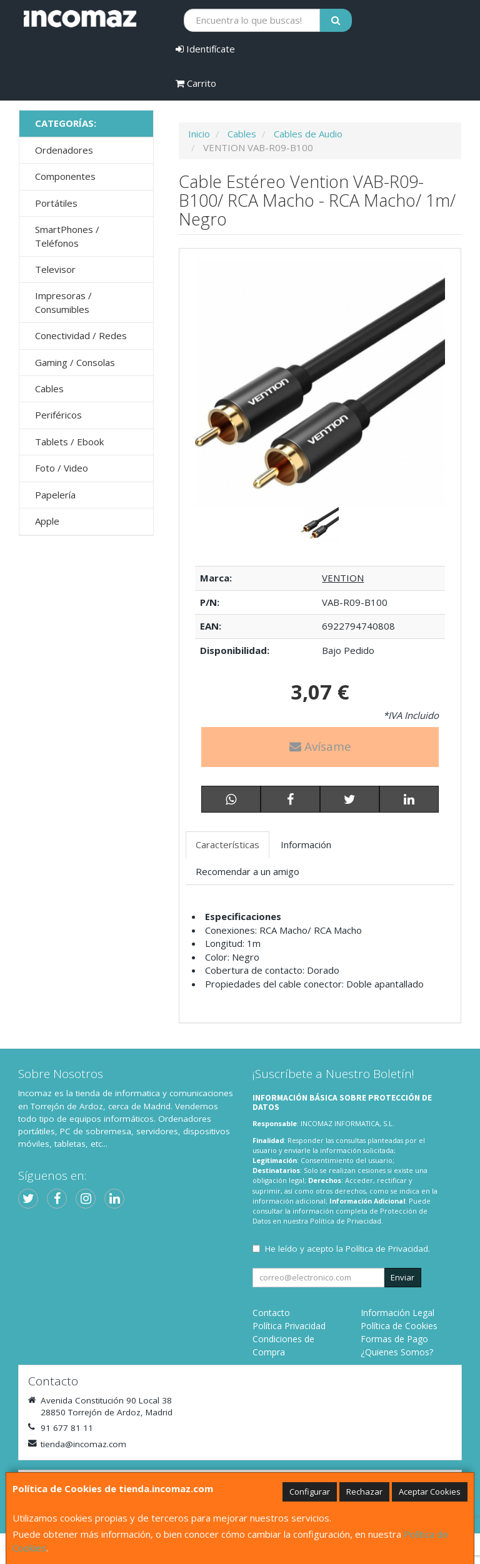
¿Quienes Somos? (397, 1352)
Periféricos (58, 414)
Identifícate (205, 48)
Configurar (309, 1491)
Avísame (320, 746)
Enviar (402, 1277)
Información (306, 844)
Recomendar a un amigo (247, 871)
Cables (49, 388)
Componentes (65, 176)
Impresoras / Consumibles (63, 302)
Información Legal (397, 1313)
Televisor (55, 269)
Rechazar (364, 1491)
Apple (47, 521)
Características (227, 844)
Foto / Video (61, 468)
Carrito (196, 83)
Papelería (55, 494)
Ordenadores (64, 150)
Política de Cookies (399, 1326)
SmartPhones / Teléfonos (67, 236)
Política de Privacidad (345, 1220)
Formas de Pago (394, 1339)
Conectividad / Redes (81, 335)
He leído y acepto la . (347, 1248)
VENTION (343, 578)
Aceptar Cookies (430, 1491)
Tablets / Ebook (69, 441)
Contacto (271, 1313)
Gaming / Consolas (75, 362)
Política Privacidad (289, 1326)
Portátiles (56, 203)
